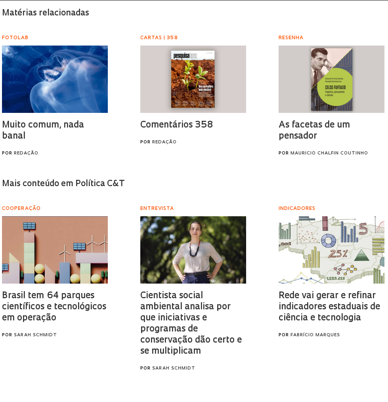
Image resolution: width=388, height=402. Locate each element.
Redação (26, 153)
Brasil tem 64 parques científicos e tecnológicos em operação (54, 307)
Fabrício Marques (315, 335)
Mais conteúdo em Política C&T (63, 184)
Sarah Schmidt (35, 335)
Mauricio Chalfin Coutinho (329, 153)
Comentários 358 (176, 125)
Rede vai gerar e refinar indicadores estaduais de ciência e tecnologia (329, 307)
